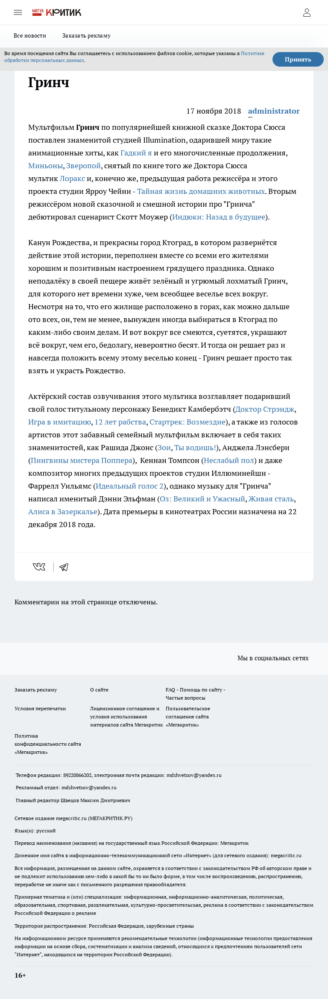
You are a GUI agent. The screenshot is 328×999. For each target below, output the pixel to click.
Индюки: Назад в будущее (218, 217)
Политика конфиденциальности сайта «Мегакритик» (48, 743)
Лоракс (72, 178)
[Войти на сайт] (306, 12)
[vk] (39, 567)
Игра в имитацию (59, 422)
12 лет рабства (120, 422)
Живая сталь (271, 499)
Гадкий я (136, 153)
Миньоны (45, 165)
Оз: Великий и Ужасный (202, 499)
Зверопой (83, 165)
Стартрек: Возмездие (187, 422)
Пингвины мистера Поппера (81, 460)
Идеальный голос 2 (130, 486)
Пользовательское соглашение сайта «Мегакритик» (188, 716)
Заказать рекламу (86, 35)
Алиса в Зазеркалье (62, 511)
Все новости (30, 35)
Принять (298, 59)
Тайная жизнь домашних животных (201, 191)
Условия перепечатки (40, 708)
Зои (164, 447)
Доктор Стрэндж (264, 409)
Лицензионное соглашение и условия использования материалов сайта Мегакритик (126, 716)
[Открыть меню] (18, 12)
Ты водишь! (195, 447)
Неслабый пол (229, 460)
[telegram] (66, 567)
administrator (274, 111)
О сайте (99, 689)
